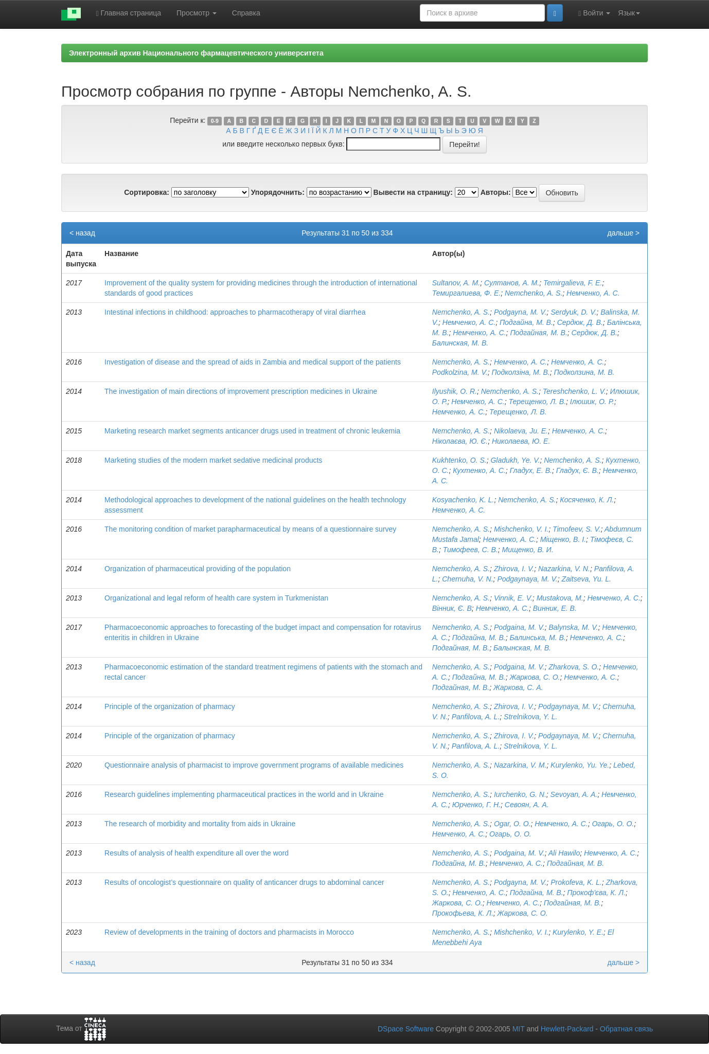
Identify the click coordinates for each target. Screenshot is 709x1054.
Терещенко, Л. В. (537, 401)
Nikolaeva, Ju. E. (521, 431)
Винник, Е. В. (555, 608)
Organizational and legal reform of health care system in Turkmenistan (216, 598)
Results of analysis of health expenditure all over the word (196, 853)
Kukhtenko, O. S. (459, 460)
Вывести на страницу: (413, 192)
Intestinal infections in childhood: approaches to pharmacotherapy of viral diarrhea (234, 312)
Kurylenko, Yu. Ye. (580, 765)
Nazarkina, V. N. (564, 569)
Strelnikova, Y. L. (530, 717)
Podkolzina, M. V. (460, 372)
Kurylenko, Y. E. (578, 932)
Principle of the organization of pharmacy (169, 706)
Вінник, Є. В (452, 608)
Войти (594, 13)
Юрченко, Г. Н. (476, 805)
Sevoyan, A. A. (574, 794)
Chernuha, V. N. (467, 579)
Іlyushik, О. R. (454, 391)
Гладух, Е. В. (531, 470)
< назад (82, 233)
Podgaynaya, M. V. (527, 579)
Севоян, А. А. (527, 805)
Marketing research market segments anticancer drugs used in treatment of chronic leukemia (252, 431)
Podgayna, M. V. (520, 312)
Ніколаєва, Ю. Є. (460, 441)
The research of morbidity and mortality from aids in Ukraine (199, 824)
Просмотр (196, 13)
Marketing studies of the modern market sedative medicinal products (213, 460)
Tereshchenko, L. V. (574, 391)
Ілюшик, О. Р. (592, 401)
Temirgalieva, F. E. (572, 283)
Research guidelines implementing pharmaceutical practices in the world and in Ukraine (243, 794)
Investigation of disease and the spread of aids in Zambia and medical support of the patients (252, 362)
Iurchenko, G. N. (520, 794)
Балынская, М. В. (522, 648)
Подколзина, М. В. (584, 372)
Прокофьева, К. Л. (462, 913)
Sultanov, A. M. (456, 283)
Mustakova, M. (560, 598)
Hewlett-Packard (567, 1029)
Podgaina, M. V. (519, 627)
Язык (629, 13)
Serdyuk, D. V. (573, 312)
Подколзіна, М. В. (520, 372)
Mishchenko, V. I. (521, 529)
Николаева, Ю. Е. (521, 441)
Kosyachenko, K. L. (463, 500)
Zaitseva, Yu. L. (586, 579)
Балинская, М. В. (460, 343)
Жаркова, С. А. (518, 687)
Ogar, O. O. (512, 824)
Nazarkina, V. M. (520, 765)
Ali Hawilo (564, 853)
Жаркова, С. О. (534, 677)
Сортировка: (146, 192)
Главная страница (129, 13)
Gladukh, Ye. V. (515, 460)
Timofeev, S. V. (577, 529)
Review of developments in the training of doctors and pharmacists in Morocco (229, 932)
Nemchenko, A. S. (533, 293)
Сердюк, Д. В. (580, 322)
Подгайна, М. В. (526, 322)
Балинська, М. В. (537, 637)
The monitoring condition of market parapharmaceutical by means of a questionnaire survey (250, 529)
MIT (518, 1029)
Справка (246, 13)
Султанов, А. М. (511, 283)
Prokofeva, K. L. (576, 882)
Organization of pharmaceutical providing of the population (197, 569)
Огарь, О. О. (613, 824)
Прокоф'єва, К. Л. (596, 892)
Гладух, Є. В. (577, 470)
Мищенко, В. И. (527, 550)
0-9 (215, 121)
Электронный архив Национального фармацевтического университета (196, 53)
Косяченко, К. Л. (587, 500)
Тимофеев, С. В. (470, 550)
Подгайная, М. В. (538, 333)
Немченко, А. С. (592, 293)
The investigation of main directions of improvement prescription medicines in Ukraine (240, 391)
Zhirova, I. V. (514, 569)
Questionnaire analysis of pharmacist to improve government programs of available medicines (253, 765)
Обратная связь (626, 1029)
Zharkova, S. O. (573, 667)
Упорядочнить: (278, 192)
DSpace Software (406, 1029)
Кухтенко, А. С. (479, 470)
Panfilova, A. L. (476, 717)
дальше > (623, 233)
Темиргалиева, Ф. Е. (466, 293)
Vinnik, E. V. (513, 598)
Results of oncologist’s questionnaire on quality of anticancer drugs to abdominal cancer (244, 882)
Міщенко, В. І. (563, 539)
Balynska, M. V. (573, 627)
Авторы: (496, 192)
